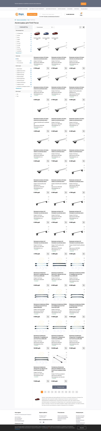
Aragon (24, 38)
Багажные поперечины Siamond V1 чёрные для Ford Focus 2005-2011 (58, 274)
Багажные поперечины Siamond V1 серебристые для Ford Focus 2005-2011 (41, 274)
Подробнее (17, 429)
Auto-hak (24, 48)
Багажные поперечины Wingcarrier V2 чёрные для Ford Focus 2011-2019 (40, 368)
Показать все (19, 52)
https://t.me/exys (43, 421)
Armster (24, 44)
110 (24, 93)
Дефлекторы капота (24, 70)
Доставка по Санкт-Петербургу (36, 8)
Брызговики (24, 68)
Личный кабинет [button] (84, 8)
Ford (28, 19)
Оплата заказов (61, 8)
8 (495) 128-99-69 (70, 13)
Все (17, 58)
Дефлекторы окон (24, 72)
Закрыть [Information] (83, 3)
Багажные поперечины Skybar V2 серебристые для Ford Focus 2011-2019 (59, 305)
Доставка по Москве (23, 8)
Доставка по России (51, 8)
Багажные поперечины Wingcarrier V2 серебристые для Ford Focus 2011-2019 (76, 336)
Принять (82, 427)
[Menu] (32, 13)
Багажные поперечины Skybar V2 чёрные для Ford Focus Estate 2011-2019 (77, 305)
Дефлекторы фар (24, 74)
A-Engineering (24, 32)
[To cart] (48, 67)
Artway (24, 46)
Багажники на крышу (62, 418)
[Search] (40, 13)
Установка (69, 8)
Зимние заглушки (24, 80)
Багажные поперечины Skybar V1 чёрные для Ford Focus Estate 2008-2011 (41, 305)
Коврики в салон (24, 84)
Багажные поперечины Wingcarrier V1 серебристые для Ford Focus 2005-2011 (41, 336)
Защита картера (24, 76)
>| (76, 391)
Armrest (24, 42)
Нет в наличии (24, 62)
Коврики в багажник (24, 82)
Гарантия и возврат (80, 423)
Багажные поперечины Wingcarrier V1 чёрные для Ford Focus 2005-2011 (58, 336)
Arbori (24, 40)
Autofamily (24, 50)
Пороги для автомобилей (63, 416)
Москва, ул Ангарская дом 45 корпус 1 (51, 15)
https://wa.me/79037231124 (40, 421)
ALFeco (24, 34)
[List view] (80, 26)
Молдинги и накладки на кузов (24, 86)
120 (24, 95)
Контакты (76, 8)
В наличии (24, 60)
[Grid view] (83, 26)
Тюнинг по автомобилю (21, 19)
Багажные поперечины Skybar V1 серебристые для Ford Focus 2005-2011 (77, 274)
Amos (24, 36)
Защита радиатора (24, 78)
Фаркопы (59, 419)
